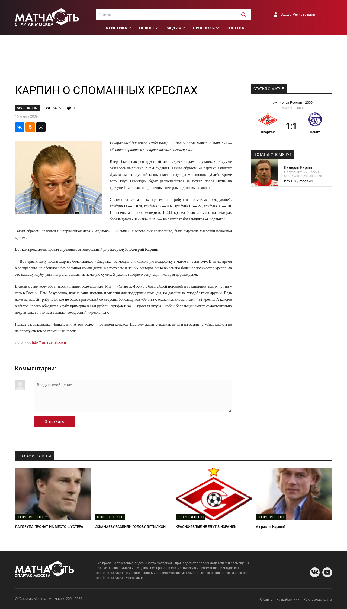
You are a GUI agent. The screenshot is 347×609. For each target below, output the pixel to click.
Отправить (54, 421)
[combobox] (173, 14)
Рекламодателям (317, 599)
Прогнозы (204, 27)
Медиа (173, 27)
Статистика (113, 27)
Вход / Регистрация (298, 14)
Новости (148, 27)
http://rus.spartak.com (49, 342)
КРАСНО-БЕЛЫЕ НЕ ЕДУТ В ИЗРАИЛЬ (206, 527)
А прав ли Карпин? (270, 527)
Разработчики (288, 599)
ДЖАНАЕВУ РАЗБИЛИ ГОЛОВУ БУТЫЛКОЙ (130, 527)
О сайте (266, 599)
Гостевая (237, 27)
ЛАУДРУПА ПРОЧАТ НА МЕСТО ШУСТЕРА (49, 527)
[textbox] (173, 14)
